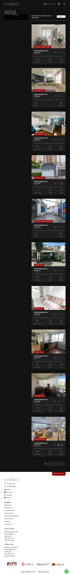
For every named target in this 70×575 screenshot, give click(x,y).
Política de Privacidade (43, 571)
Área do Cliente (59, 473)
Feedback (7, 521)
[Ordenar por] (61, 16)
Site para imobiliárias (28, 571)
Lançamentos (8, 507)
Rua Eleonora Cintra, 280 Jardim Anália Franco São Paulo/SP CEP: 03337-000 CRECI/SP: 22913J (11, 536)
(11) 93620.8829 (10, 486)
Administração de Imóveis (11, 516)
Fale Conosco (8, 524)
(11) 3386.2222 (9, 483)
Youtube (7, 497)
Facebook (8, 492)
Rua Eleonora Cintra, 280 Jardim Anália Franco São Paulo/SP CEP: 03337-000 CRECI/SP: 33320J (11, 552)
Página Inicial (7, 505)
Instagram (8, 495)
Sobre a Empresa (9, 513)
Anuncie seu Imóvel (9, 510)
